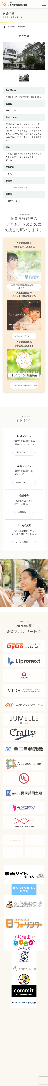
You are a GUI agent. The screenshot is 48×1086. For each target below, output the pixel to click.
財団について (22, 452)
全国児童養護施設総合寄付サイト (22, 288)
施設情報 (11, 27)
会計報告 (22, 512)
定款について (22, 482)
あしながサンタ (22, 338)
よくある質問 (22, 542)
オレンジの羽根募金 (22, 388)
